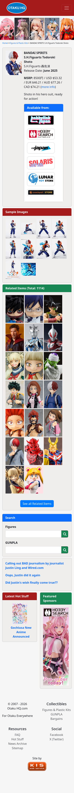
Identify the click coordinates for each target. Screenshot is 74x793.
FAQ (17, 735)
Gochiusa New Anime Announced (21, 632)
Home (5, 43)
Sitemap (17, 748)
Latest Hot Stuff (17, 596)
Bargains (56, 719)
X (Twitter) (57, 739)
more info (48, 87)
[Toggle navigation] (66, 8)
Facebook (56, 735)
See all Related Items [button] (37, 504)
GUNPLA (11, 543)
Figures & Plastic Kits (19, 43)
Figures (10, 527)
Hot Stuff (17, 739)
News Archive (17, 744)
